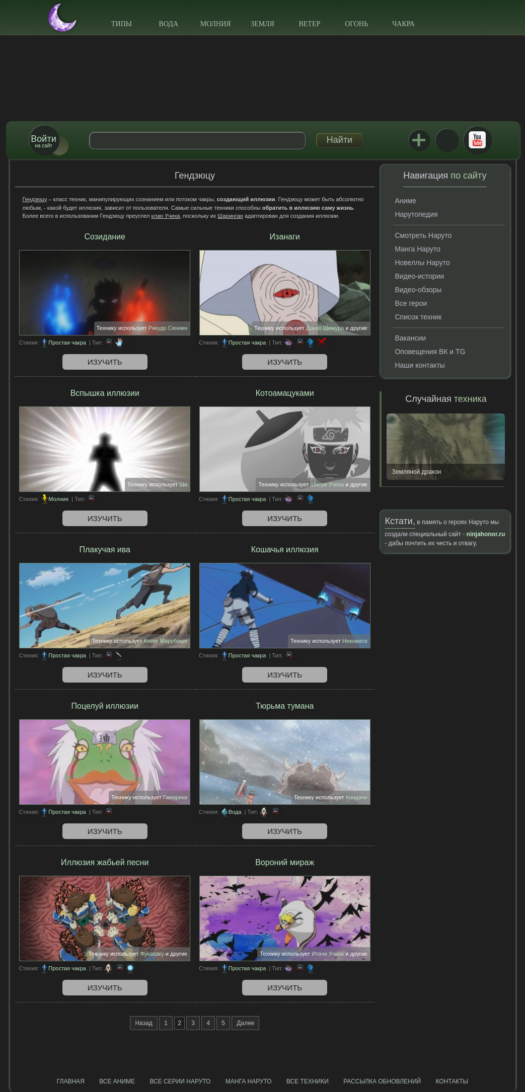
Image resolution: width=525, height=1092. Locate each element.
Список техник (418, 317)
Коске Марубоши (166, 641)
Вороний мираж (284, 862)
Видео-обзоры (418, 290)
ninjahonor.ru (486, 534)
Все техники (307, 1081)
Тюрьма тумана (285, 706)
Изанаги (285, 236)
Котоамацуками (285, 393)
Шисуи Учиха (327, 484)
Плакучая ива (105, 549)
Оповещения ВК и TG (430, 352)
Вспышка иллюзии (104, 393)
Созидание (105, 236)
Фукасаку (152, 954)
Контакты (452, 1081)
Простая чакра (67, 343)
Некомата (354, 641)
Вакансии (410, 338)
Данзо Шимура (325, 328)
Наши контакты (419, 365)
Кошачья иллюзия (285, 549)
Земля (262, 24)
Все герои (411, 303)
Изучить (105, 362)
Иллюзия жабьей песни (104, 862)
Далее (245, 1023)
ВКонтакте (446, 139)
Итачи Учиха (328, 954)
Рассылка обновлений (382, 1081)
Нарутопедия (416, 214)
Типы (121, 24)
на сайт (43, 141)
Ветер (309, 24)
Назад (143, 1023)
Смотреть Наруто (423, 235)
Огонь (356, 24)
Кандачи (356, 797)
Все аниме (117, 1081)
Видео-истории (419, 276)
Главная (71, 1081)
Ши (183, 484)
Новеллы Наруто (422, 263)
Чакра (403, 24)
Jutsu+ (418, 139)
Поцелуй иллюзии (104, 706)
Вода (168, 24)
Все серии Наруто (179, 1081)
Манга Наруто (417, 249)
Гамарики (175, 797)
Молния (215, 24)
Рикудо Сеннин (168, 328)
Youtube (477, 140)
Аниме (405, 201)
